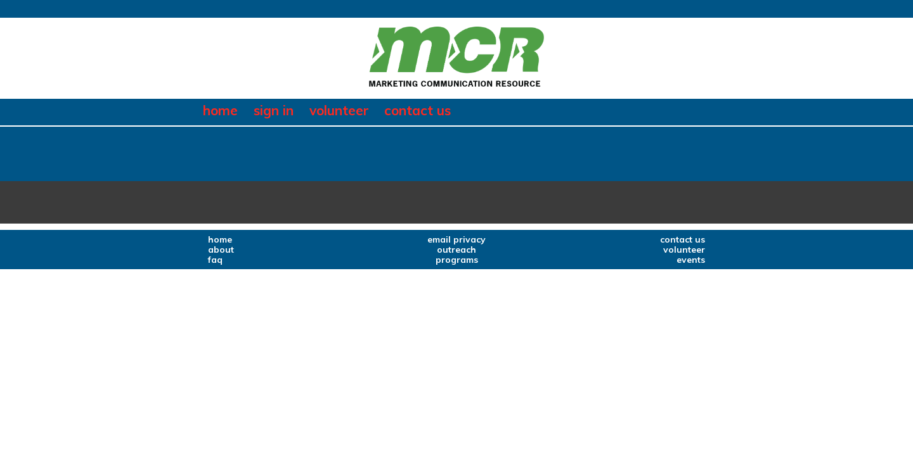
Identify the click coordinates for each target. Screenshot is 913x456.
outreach (456, 249)
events (691, 259)
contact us (417, 110)
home (220, 110)
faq (215, 259)
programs (457, 259)
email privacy (456, 239)
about (221, 249)
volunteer (339, 110)
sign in (274, 110)
